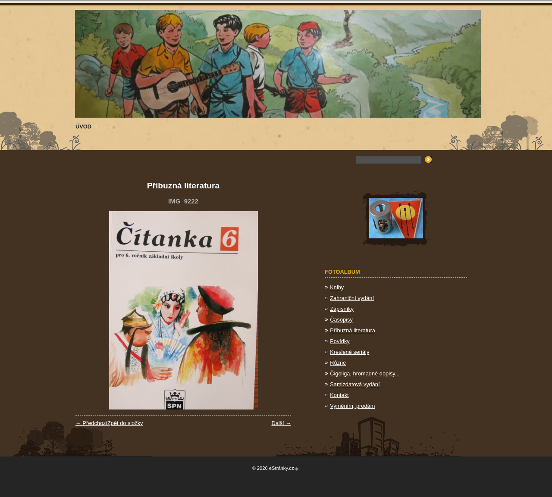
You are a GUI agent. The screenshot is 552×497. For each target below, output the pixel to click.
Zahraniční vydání (352, 298)
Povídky (340, 341)
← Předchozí (91, 423)
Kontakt (339, 395)
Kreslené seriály (349, 352)
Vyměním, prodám (352, 406)
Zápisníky (342, 309)
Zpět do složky (125, 423)
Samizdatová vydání (355, 384)
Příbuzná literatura (352, 330)
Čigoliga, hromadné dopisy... (364, 373)
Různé (338, 362)
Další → (281, 423)
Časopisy (341, 319)
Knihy (337, 287)
